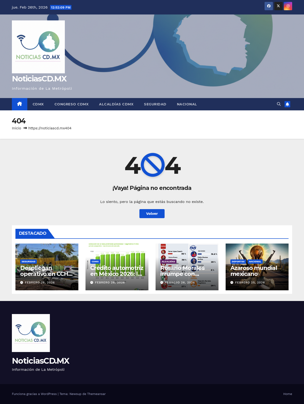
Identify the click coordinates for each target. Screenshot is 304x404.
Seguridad (155, 104)
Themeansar (96, 394)
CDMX (38, 104)
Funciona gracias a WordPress (35, 394)
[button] (279, 104)
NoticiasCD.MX (39, 78)
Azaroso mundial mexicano (253, 270)
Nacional (187, 104)
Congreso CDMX (71, 104)
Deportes (238, 261)
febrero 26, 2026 (40, 282)
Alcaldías (168, 261)
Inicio (16, 128)
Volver (152, 213)
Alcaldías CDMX (116, 104)
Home (287, 394)
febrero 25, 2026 (250, 282)
